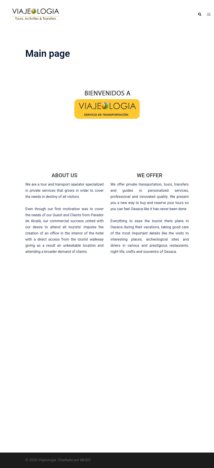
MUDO (85, 460)
